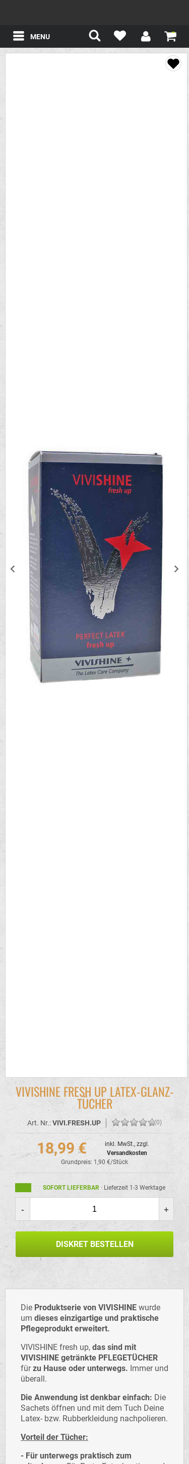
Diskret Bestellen (95, 1244)
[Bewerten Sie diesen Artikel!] (115, 1123)
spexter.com (94, 12)
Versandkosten (127, 1153)
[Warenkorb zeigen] (170, 36)
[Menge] (94, 1209)
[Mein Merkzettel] (120, 38)
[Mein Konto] (145, 38)
